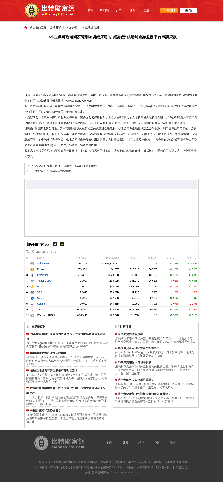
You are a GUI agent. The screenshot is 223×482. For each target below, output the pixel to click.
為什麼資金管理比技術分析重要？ (139, 348)
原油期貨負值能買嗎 (130, 334)
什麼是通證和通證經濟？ (45, 410)
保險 (172, 442)
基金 (132, 10)
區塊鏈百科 (38, 326)
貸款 (157, 442)
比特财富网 (57, 27)
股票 (118, 10)
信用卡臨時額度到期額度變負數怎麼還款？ (144, 393)
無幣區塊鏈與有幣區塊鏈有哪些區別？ (54, 370)
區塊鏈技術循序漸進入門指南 (48, 353)
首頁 (91, 10)
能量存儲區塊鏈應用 (59, 171)
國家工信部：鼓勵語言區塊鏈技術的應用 (72, 165)
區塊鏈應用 (92, 27)
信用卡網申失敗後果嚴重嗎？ (136, 379)
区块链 (73, 27)
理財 (146, 10)
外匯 (125, 442)
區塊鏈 (104, 10)
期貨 (110, 442)
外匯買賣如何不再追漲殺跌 (134, 362)
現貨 (141, 442)
